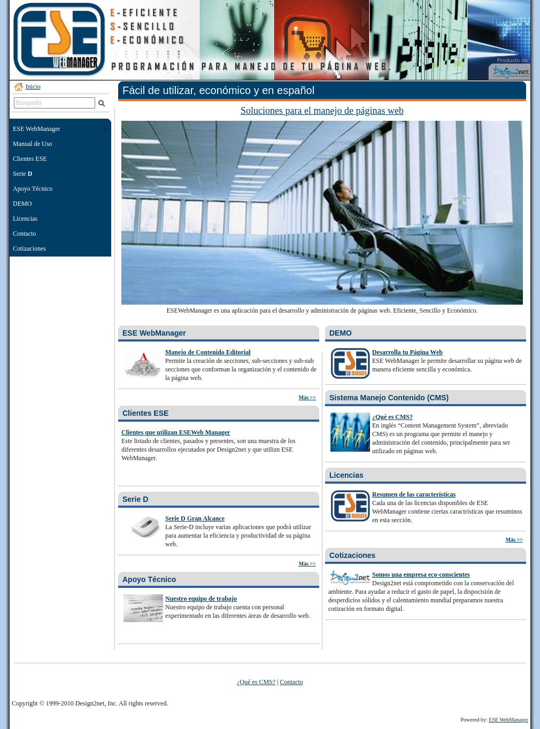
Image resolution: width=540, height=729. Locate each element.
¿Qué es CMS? (256, 682)
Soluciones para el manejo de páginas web (322, 110)
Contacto (24, 233)
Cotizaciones (29, 248)
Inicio (33, 86)
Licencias (25, 218)
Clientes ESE (30, 158)
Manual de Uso (32, 144)
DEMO (22, 203)
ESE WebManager (154, 333)
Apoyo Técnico (32, 188)
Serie (22, 173)
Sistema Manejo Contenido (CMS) (389, 397)
